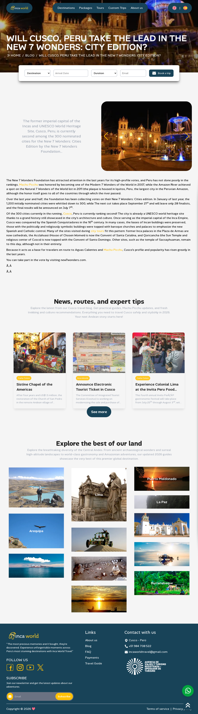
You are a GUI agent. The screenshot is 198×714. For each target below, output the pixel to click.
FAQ (88, 652)
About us (137, 8)
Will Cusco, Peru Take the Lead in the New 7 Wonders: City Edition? (100, 55)
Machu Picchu (28, 185)
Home (16, 55)
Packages (85, 8)
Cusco (67, 213)
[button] (106, 136)
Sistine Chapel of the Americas (34, 453)
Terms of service (158, 709)
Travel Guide (93, 663)
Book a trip (161, 73)
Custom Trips (117, 8)
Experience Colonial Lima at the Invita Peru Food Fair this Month (156, 453)
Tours (100, 8)
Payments (92, 657)
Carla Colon (24, 444)
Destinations (66, 8)
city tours (97, 231)
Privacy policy (182, 709)
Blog (29, 55)
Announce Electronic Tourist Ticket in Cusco (95, 453)
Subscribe (64, 696)
